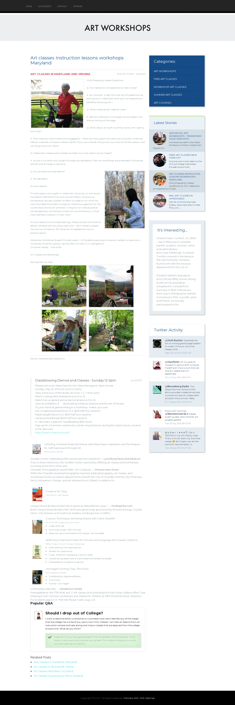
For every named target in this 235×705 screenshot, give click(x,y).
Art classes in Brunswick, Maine (54, 666)
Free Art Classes (165, 78)
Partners (128, 698)
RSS (136, 698)
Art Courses (162, 102)
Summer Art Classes (168, 94)
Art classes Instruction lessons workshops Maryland (184, 176)
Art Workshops (165, 71)
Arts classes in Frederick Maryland (55, 662)
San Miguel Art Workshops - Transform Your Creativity (185, 136)
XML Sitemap (147, 698)
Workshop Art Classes (170, 86)
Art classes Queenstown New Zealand (58, 676)
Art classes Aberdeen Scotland (53, 671)
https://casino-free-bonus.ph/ (52, 432)
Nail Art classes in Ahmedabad (181, 197)
